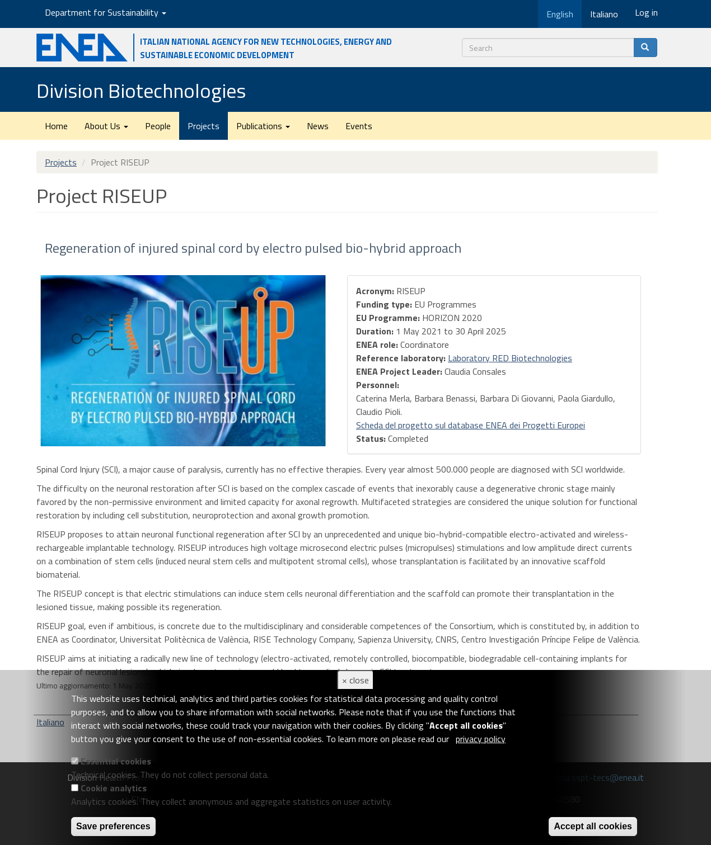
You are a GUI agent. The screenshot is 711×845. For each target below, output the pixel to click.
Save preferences (113, 826)
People (158, 126)
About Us (106, 126)
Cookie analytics (114, 788)
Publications (263, 126)
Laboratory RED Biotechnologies (510, 358)
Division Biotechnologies (141, 90)
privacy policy (481, 738)
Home (56, 126)
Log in (646, 12)
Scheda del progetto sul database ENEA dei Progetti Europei (470, 425)
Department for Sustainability (105, 12)
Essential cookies (116, 761)
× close (355, 680)
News (318, 126)
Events (358, 126)
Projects (203, 126)
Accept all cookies (593, 826)
